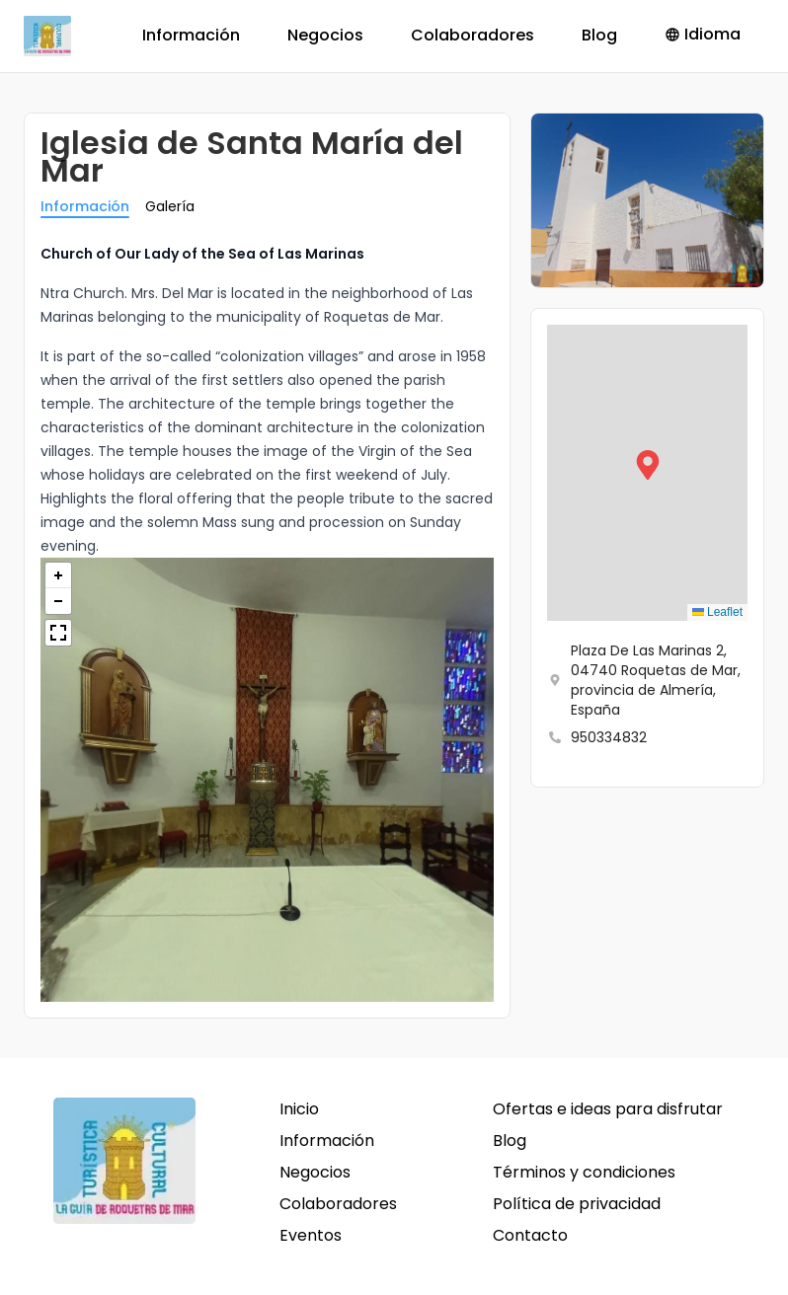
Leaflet (717, 612)
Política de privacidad (577, 1203)
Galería (170, 206)
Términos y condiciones (584, 1172)
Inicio (299, 1109)
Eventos (310, 1235)
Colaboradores (472, 35)
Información (191, 35)
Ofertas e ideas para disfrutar (608, 1109)
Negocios (325, 35)
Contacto (530, 1235)
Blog (599, 35)
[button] (648, 473)
